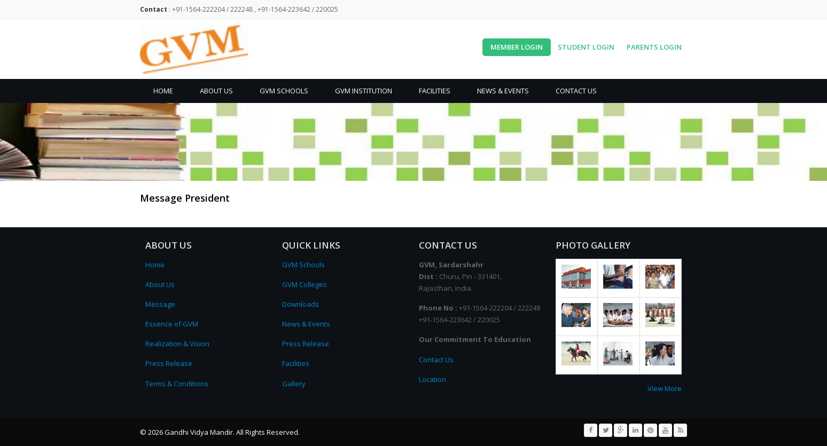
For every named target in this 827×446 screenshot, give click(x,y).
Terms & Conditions (176, 383)
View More (664, 388)
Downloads (300, 304)
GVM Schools (284, 90)
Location (432, 379)
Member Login (516, 47)
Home (163, 90)
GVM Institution (363, 90)
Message (160, 304)
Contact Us (576, 90)
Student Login (586, 47)
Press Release (168, 363)
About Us (216, 90)
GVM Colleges (304, 284)
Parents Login (654, 47)
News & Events (503, 90)
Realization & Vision (177, 343)
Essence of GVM (171, 324)
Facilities (434, 90)
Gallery (294, 383)
